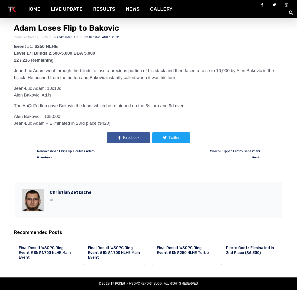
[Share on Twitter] (171, 137)
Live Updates (91, 37)
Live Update (67, 9)
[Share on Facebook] (128, 137)
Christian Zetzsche (70, 192)
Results (104, 9)
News (133, 9)
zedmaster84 (66, 37)
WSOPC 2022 (110, 37)
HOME (33, 9)
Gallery (161, 9)
